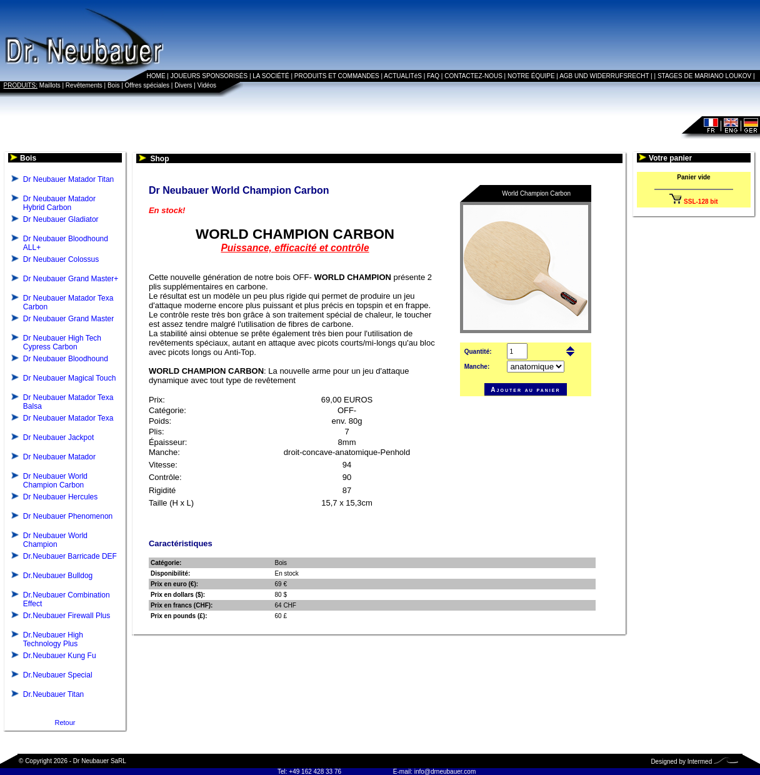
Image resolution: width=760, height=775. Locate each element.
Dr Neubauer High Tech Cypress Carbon (62, 342)
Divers (183, 85)
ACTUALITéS (403, 75)
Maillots (50, 85)
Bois (113, 85)
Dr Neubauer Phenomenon (67, 516)
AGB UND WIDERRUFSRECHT (604, 75)
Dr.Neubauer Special (57, 675)
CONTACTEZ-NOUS (473, 75)
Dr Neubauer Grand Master (68, 318)
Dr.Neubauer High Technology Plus (53, 639)
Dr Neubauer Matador (59, 456)
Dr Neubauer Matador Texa (68, 418)
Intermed (700, 761)
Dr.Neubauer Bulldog (57, 575)
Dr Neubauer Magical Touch (69, 378)
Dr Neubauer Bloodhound (65, 358)
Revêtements (84, 85)
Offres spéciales (147, 85)
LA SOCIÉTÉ (270, 75)
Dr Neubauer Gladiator (61, 219)
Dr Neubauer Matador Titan (68, 179)
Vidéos (207, 85)
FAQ (433, 75)
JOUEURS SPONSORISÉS (209, 75)
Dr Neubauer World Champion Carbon (55, 480)
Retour (64, 722)
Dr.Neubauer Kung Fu (59, 655)
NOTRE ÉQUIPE (531, 75)
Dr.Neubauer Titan (53, 694)
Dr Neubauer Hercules (60, 496)
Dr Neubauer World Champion (55, 540)
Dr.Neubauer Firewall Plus (66, 615)
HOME (156, 75)
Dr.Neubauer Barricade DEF (70, 556)
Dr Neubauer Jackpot (58, 437)
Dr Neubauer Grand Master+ (70, 278)
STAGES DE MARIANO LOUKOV (704, 75)
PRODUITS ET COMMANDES (336, 75)
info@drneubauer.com (445, 771)
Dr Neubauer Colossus (61, 259)
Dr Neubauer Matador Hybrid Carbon (59, 203)
